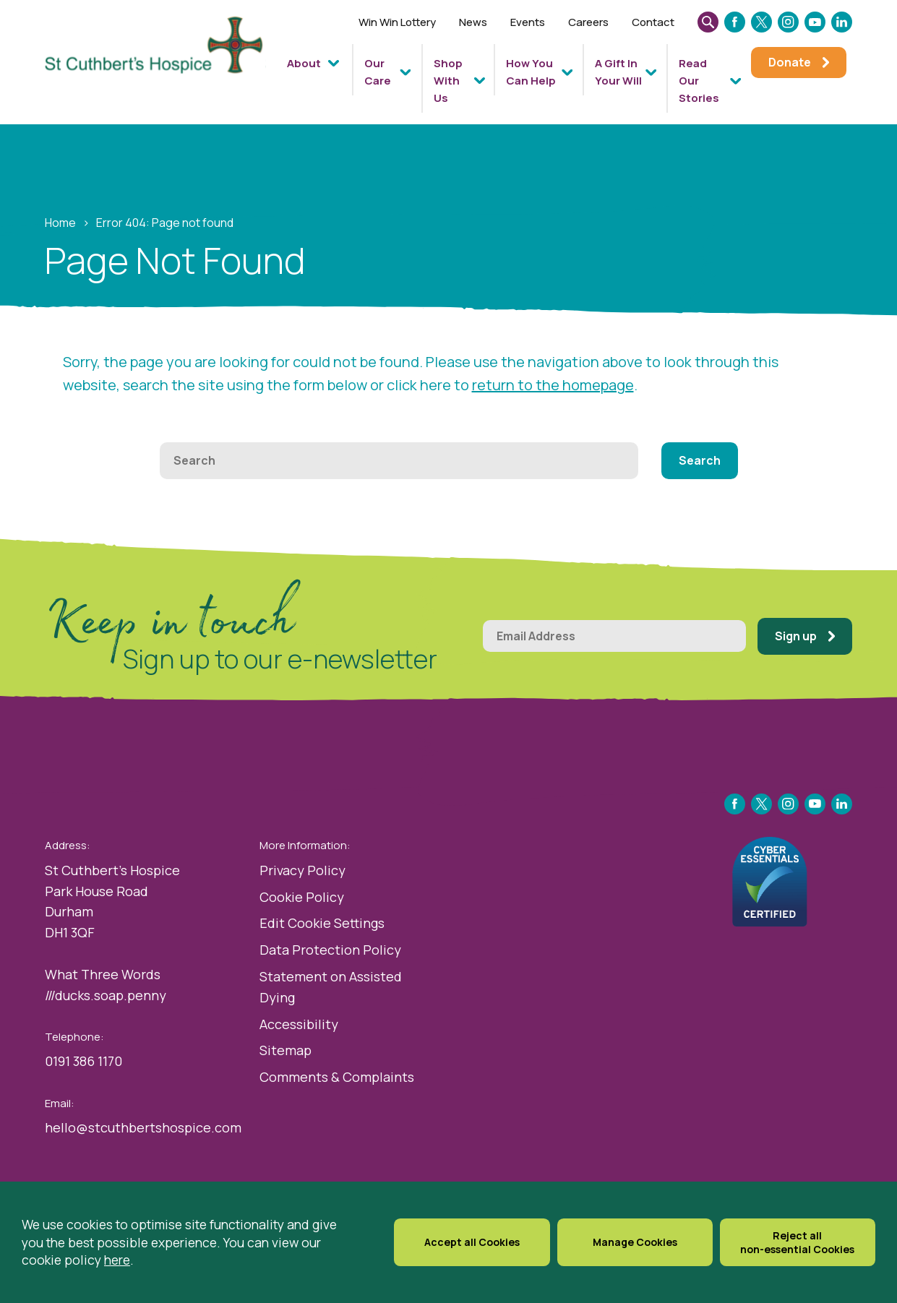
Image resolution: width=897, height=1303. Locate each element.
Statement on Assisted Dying (330, 987)
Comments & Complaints (336, 1076)
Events (527, 22)
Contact (653, 22)
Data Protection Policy (330, 949)
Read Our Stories (699, 81)
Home (60, 223)
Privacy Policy (302, 870)
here (117, 1272)
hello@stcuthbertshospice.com (143, 1127)
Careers (588, 22)
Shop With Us (448, 81)
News (473, 22)
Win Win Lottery (397, 22)
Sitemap (285, 1050)
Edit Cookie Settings (322, 923)
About (304, 63)
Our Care (377, 72)
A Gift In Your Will (618, 72)
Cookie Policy (301, 897)
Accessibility (298, 1024)
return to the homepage (553, 385)
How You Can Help (531, 72)
